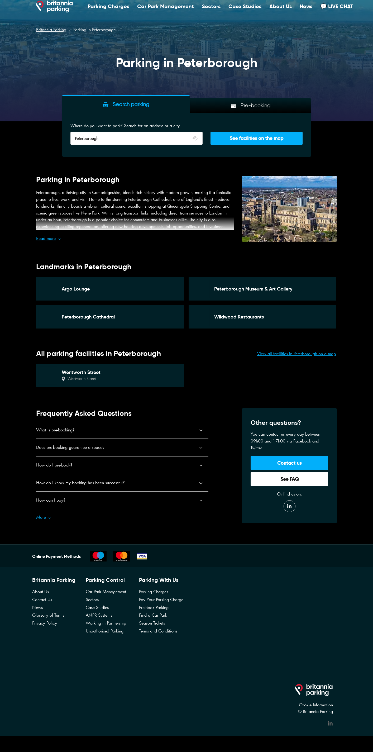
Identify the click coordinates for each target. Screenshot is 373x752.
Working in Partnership (106, 623)
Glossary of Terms (48, 615)
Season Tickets (152, 623)
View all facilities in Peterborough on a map (296, 353)
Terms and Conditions (158, 631)
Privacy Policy (44, 623)
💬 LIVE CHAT (336, 11)
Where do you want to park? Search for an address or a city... (126, 125)
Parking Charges (108, 11)
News (306, 11)
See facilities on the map (256, 138)
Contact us (289, 463)
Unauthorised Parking (104, 631)
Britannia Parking (51, 29)
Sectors (211, 11)
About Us (280, 11)
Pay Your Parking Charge (161, 599)
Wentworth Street (82, 378)
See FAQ (289, 479)
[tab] (126, 104)
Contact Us (42, 599)
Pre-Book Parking (154, 607)
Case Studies (244, 11)
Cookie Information (316, 705)
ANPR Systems (99, 615)
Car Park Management (165, 11)
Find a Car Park (153, 615)
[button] (135, 238)
